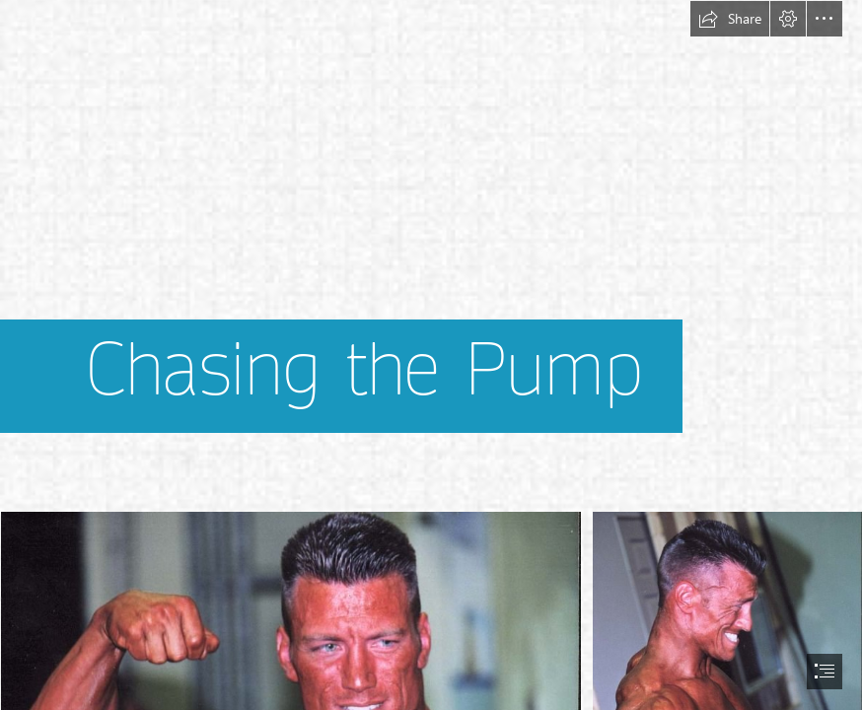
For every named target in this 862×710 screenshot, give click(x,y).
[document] (431, 355)
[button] (729, 18)
